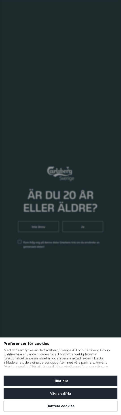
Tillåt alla (60, 381)
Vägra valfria (60, 393)
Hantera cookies (60, 406)
